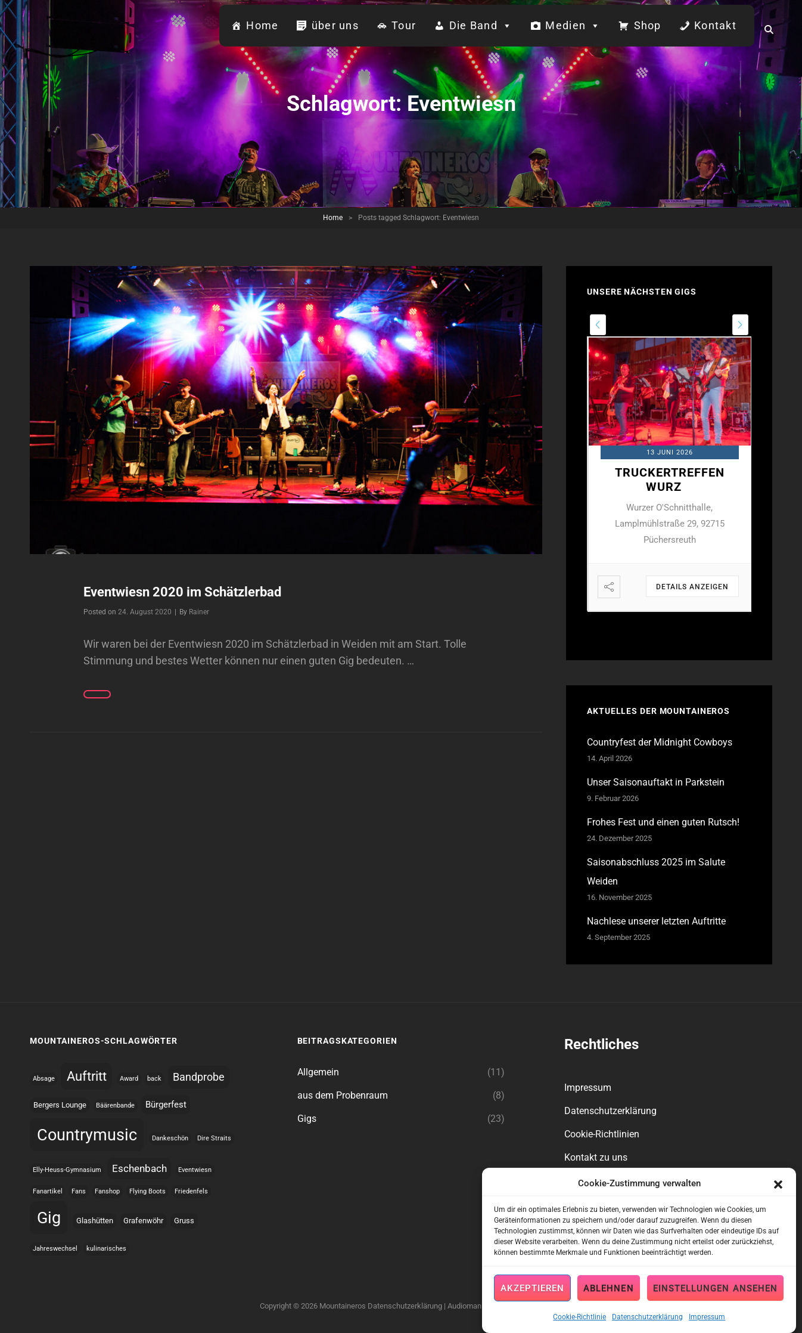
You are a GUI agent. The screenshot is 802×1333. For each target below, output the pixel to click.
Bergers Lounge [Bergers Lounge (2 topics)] (59, 1104)
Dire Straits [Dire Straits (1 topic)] (214, 1138)
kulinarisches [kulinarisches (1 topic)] (106, 1248)
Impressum (707, 1324)
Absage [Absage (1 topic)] (44, 1079)
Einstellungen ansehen (715, 1294)
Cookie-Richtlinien (601, 1134)
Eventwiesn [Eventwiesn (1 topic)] (195, 1170)
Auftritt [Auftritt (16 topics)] (87, 1076)
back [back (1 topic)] (154, 1079)
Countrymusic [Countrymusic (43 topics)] (87, 1135)
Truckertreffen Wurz (670, 479)
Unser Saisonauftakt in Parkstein (656, 782)
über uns (335, 25)
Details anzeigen (692, 587)
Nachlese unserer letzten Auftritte (656, 921)
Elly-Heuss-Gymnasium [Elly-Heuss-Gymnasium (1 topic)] (67, 1170)
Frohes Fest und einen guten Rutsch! (663, 822)
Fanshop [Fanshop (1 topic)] (107, 1191)
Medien (573, 26)
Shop (647, 25)
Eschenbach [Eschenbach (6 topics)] (139, 1168)
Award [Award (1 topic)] (129, 1079)
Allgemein (318, 1072)
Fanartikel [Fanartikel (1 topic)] (48, 1191)
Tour (403, 25)
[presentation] (598, 324)
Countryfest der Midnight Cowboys (659, 742)
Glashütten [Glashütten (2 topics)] (94, 1220)
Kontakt (715, 25)
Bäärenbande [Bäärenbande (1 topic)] (115, 1105)
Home (262, 25)
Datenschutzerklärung (647, 1324)
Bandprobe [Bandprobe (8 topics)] (199, 1077)
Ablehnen (608, 1294)
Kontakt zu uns (595, 1157)
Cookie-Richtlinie (579, 1324)
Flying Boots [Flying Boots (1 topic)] (147, 1191)
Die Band (481, 26)
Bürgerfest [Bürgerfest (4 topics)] (165, 1104)
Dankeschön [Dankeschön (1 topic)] (170, 1138)
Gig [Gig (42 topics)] (49, 1217)
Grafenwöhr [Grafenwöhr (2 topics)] (143, 1220)
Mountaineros (342, 1305)
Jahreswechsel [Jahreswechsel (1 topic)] (55, 1248)
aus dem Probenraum (342, 1095)
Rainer (199, 612)
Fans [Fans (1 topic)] (79, 1191)
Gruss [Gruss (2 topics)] (184, 1220)
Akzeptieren (532, 1294)
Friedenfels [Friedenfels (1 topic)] (191, 1191)
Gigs (306, 1118)
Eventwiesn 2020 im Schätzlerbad (182, 591)
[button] (778, 1190)
